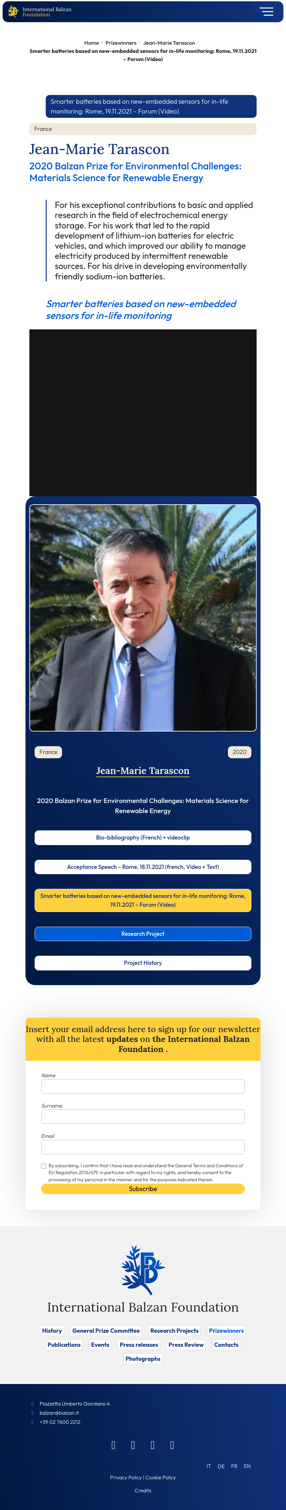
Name (48, 1075)
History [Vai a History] (52, 1330)
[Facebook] (113, 1445)
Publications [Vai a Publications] (64, 1344)
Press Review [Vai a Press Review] (186, 1344)
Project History (143, 963)
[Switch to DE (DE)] (221, 1466)
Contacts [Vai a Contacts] (226, 1344)
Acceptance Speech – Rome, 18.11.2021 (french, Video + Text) (143, 867)
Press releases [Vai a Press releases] (139, 1344)
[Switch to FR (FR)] (234, 1466)
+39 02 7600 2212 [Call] (60, 1422)
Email (47, 1136)
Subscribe (143, 1189)
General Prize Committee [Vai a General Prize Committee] (106, 1330)
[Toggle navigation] (264, 11)
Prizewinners (120, 42)
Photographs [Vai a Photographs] (142, 1358)
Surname (51, 1105)
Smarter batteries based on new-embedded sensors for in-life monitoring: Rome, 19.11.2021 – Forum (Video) (143, 900)
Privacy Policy (126, 1477)
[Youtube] (172, 1445)
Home (91, 42)
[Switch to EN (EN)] (247, 1466)
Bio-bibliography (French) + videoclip (143, 837)
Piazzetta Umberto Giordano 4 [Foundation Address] (75, 1403)
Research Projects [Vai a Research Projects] (174, 1330)
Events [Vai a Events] (100, 1344)
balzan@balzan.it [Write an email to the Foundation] (59, 1412)
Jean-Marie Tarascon (169, 42)
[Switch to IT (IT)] (208, 1466)
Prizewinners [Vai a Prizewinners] (226, 1330)
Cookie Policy (161, 1477)
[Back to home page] (15, 12)
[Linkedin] (133, 1445)
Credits (143, 1490)
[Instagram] (153, 1445)
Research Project (143, 933)
